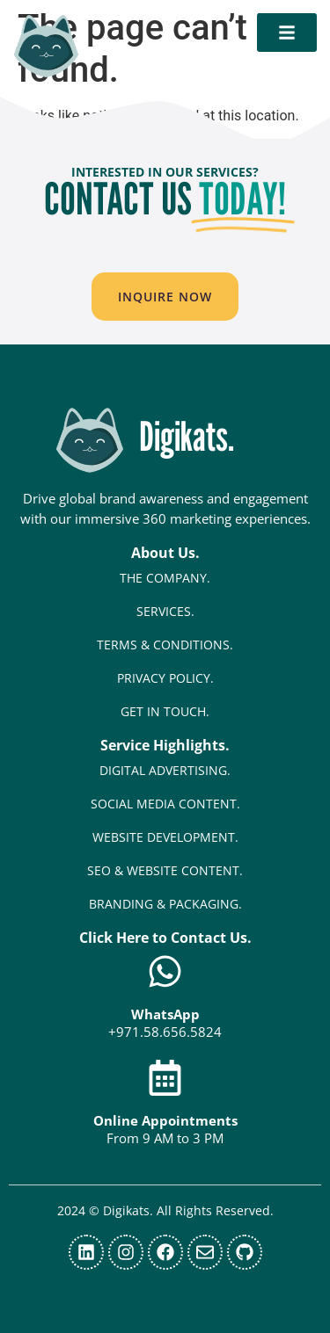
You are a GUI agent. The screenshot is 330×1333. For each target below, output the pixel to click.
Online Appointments (165, 1120)
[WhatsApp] (165, 971)
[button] (165, 296)
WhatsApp (165, 1014)
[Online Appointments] (165, 1078)
